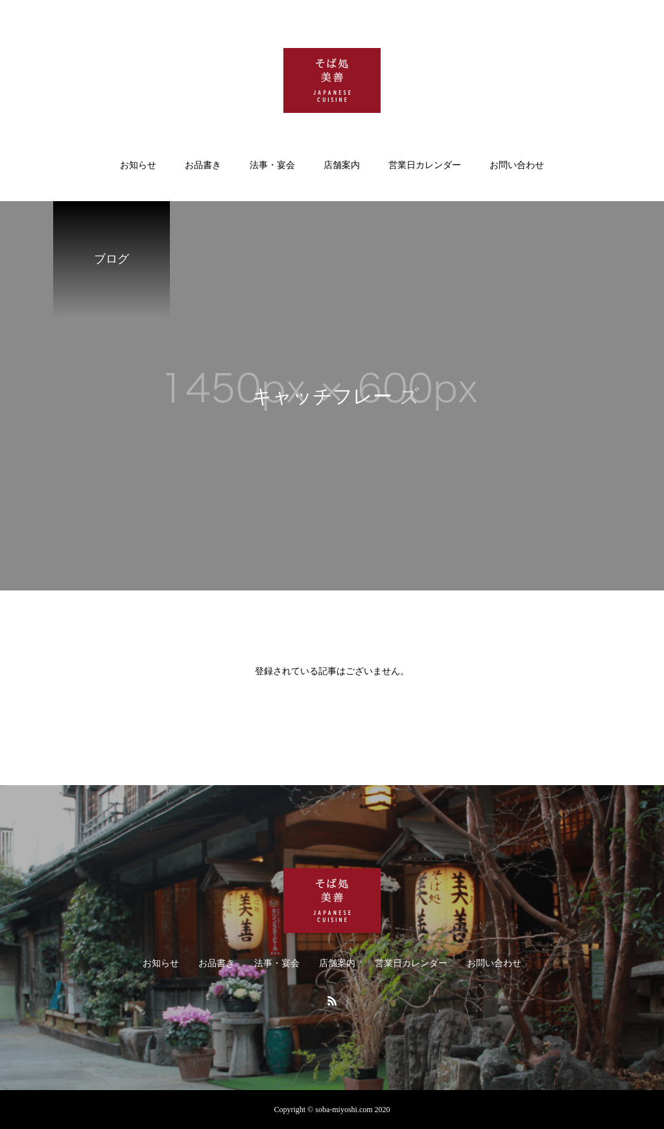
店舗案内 (342, 165)
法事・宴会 (272, 165)
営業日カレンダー (424, 165)
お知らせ (138, 165)
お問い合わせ (517, 165)
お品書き (203, 165)
